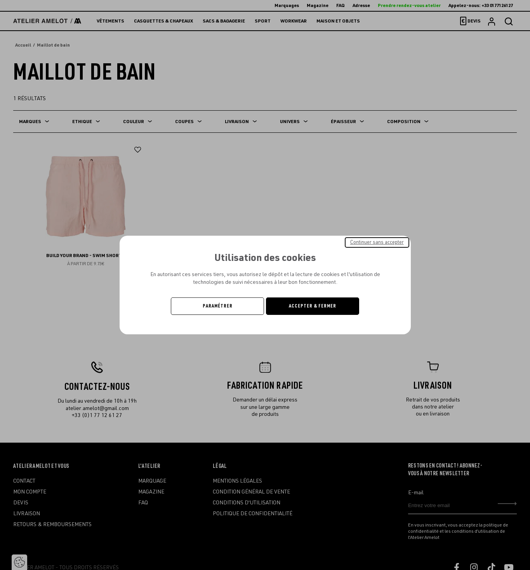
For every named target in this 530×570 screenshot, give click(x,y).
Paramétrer (218, 306)
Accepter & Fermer (312, 306)
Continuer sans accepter (377, 242)
